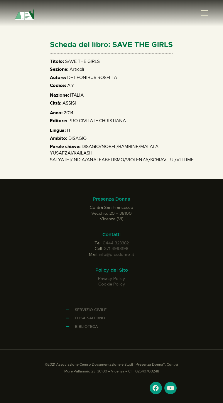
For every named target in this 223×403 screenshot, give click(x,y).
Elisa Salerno (90, 317)
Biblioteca (86, 326)
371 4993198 (116, 248)
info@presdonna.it (116, 254)
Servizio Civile (91, 309)
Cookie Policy (111, 284)
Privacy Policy (111, 278)
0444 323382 (116, 243)
